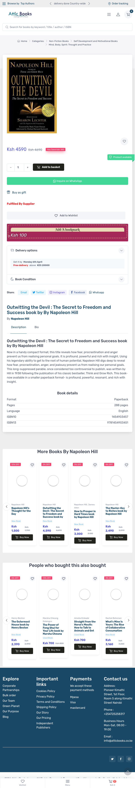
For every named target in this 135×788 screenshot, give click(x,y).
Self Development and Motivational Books (96, 41)
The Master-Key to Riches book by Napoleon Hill (116, 511)
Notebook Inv (121, 771)
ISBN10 (11, 416)
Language (13, 411)
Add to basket (48, 167)
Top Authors (27, 3)
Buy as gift (16, 192)
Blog (5, 709)
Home (22, 41)
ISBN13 (11, 422)
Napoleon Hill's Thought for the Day (21, 511)
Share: (10, 292)
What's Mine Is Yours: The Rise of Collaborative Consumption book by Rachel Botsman (115, 625)
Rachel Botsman (114, 614)
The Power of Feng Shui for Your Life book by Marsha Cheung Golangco (53, 627)
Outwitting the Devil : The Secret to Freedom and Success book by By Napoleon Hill (53, 514)
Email (24, 292)
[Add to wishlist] (124, 141)
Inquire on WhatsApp (67, 181)
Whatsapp (96, 292)
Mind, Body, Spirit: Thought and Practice (70, 44)
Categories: (38, 41)
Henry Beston (18, 614)
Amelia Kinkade (81, 614)
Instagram (57, 292)
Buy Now (22, 537)
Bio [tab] (36, 327)
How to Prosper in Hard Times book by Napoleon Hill (85, 514)
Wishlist (66, 215)
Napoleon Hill (17, 504)
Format (11, 399)
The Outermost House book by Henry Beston (20, 621)
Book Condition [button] (23, 279)
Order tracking (118, 3)
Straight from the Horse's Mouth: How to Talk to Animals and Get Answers (85, 624)
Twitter (38, 292)
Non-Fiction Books (59, 41)
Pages (11, 405)
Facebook (77, 292)
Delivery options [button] (24, 250)
